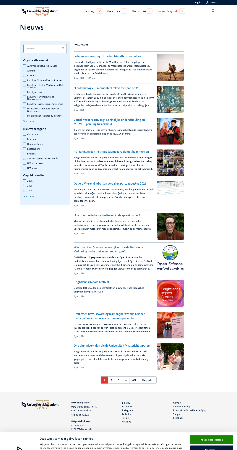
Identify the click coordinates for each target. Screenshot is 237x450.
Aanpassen (212, 432)
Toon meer (28, 121)
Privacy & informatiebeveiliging (189, 410)
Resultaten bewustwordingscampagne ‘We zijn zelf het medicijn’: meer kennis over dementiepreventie (109, 316)
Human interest (35, 144)
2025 (30, 186)
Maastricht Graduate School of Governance (43, 109)
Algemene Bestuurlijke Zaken (42, 66)
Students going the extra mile (42, 158)
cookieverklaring (145, 433)
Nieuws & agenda (168, 11)
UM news (32, 168)
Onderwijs (90, 11)
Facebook (127, 406)
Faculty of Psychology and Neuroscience (40, 98)
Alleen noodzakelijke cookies (211, 442)
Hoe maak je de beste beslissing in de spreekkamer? (107, 215)
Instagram (127, 410)
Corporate (32, 134)
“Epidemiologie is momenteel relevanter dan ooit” (106, 88)
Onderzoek (114, 11)
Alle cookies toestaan (212, 422)
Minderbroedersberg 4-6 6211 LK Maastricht (84, 408)
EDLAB (30, 75)
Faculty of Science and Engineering (45, 104)
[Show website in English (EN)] (196, 2)
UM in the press (35, 163)
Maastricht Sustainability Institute (45, 116)
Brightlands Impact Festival (91, 282)
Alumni (31, 71)
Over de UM (139, 11)
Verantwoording (181, 406)
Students (32, 154)
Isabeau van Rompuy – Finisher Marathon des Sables (107, 56)
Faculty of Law (34, 92)
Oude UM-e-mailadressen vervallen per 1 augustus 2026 (110, 183)
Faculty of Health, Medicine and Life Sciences (45, 86)
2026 (30, 181)
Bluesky (126, 402)
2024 (30, 190)
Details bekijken (48, 442)
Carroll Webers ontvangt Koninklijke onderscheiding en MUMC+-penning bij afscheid (109, 122)
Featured (32, 139)
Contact (177, 402)
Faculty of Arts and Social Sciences (44, 80)
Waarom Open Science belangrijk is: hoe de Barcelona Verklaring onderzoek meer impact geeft (108, 249)
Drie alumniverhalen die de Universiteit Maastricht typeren (112, 346)
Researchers (33, 149)
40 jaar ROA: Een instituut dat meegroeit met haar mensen (111, 152)
